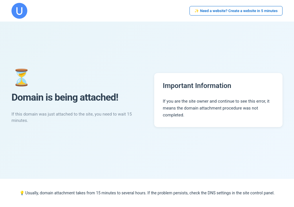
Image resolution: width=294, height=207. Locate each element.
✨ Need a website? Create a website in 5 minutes (236, 11)
